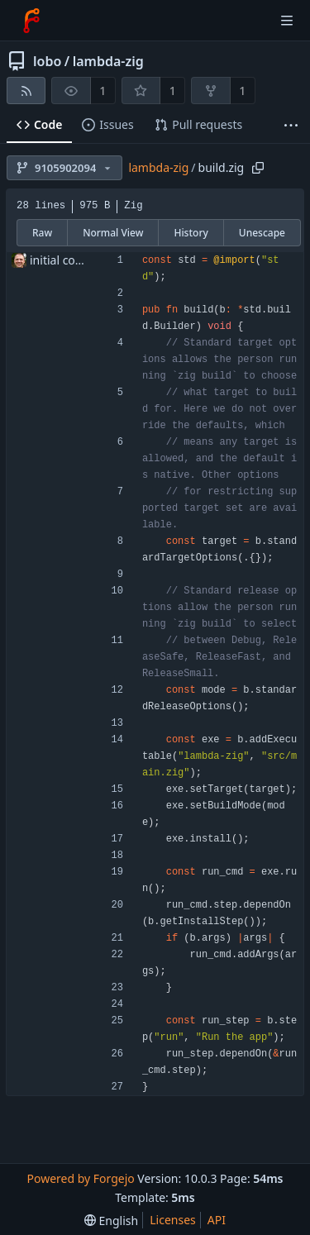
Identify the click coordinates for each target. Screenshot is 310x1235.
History (190, 233)
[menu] (111, 1220)
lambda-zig (108, 61)
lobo (47, 61)
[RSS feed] (26, 90)
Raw (42, 233)
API (216, 1220)
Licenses (173, 1220)
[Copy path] (257, 167)
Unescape (262, 233)
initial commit (67, 260)
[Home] (31, 21)
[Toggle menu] (287, 21)
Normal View (113, 233)
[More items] (291, 125)
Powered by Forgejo (80, 1178)
